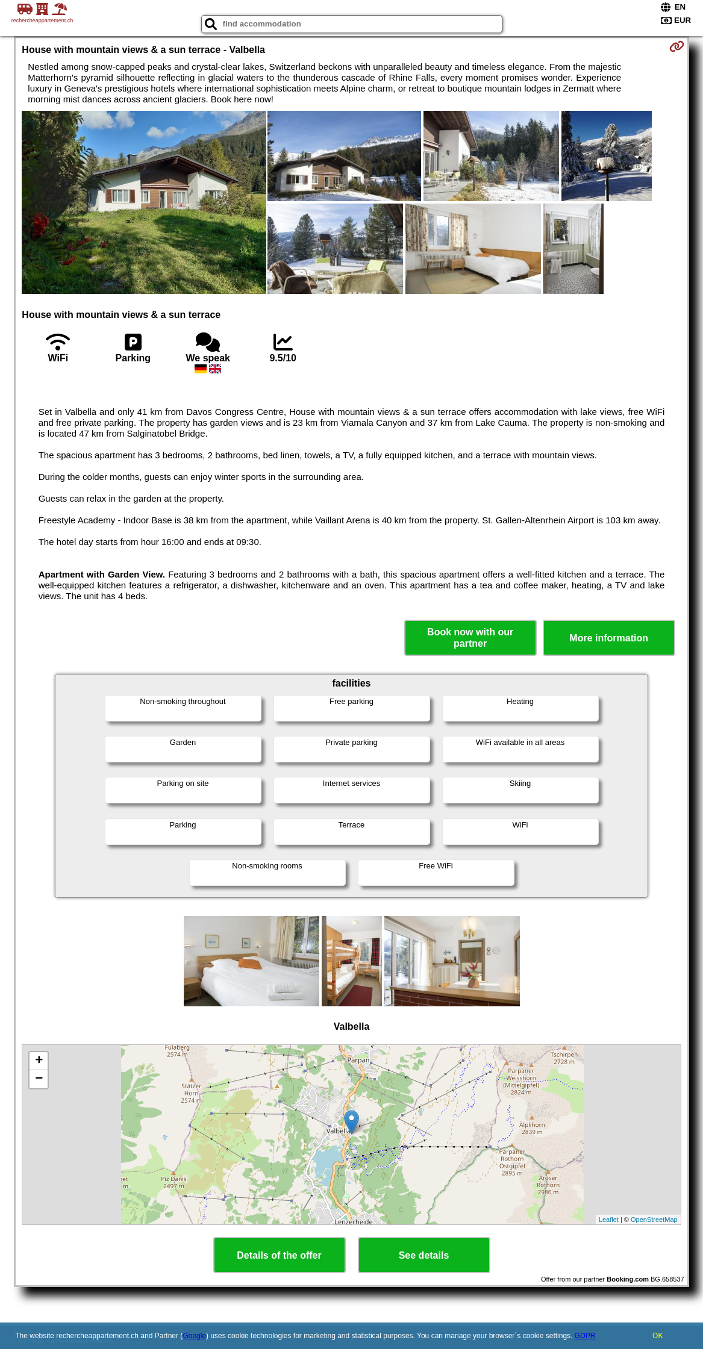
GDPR (585, 1336)
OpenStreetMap (654, 1219)
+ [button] (39, 1061)
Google (194, 1336)
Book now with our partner (470, 638)
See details (424, 1255)
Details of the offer (279, 1255)
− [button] (39, 1079)
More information (608, 638)
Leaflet (609, 1219)
